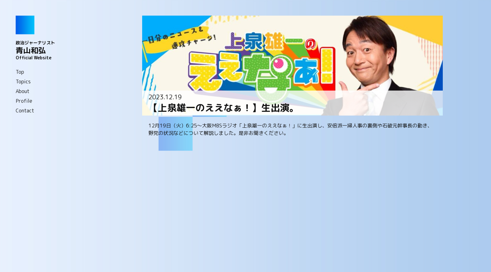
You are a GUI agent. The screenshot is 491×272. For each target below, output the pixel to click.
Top (20, 71)
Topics (23, 81)
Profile (24, 100)
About (22, 91)
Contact (25, 110)
